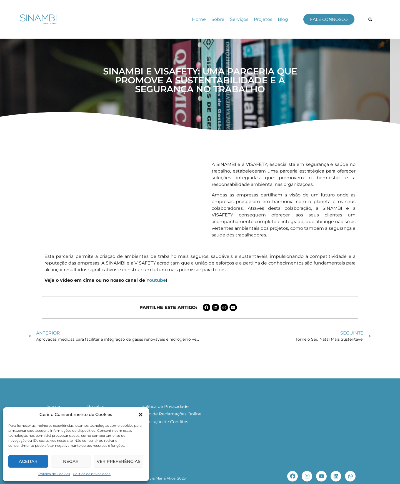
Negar (71, 461)
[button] (140, 414)
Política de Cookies (54, 474)
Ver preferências (118, 461)
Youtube (156, 280)
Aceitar (28, 461)
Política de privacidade (92, 474)
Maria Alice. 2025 (171, 478)
